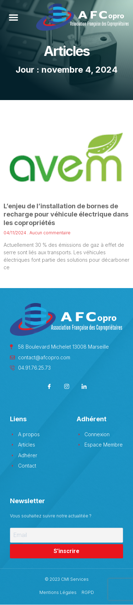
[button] (13, 17)
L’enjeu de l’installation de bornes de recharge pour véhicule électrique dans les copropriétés (66, 214)
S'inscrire (66, 551)
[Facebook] (49, 387)
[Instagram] (66, 387)
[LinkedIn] (84, 387)
